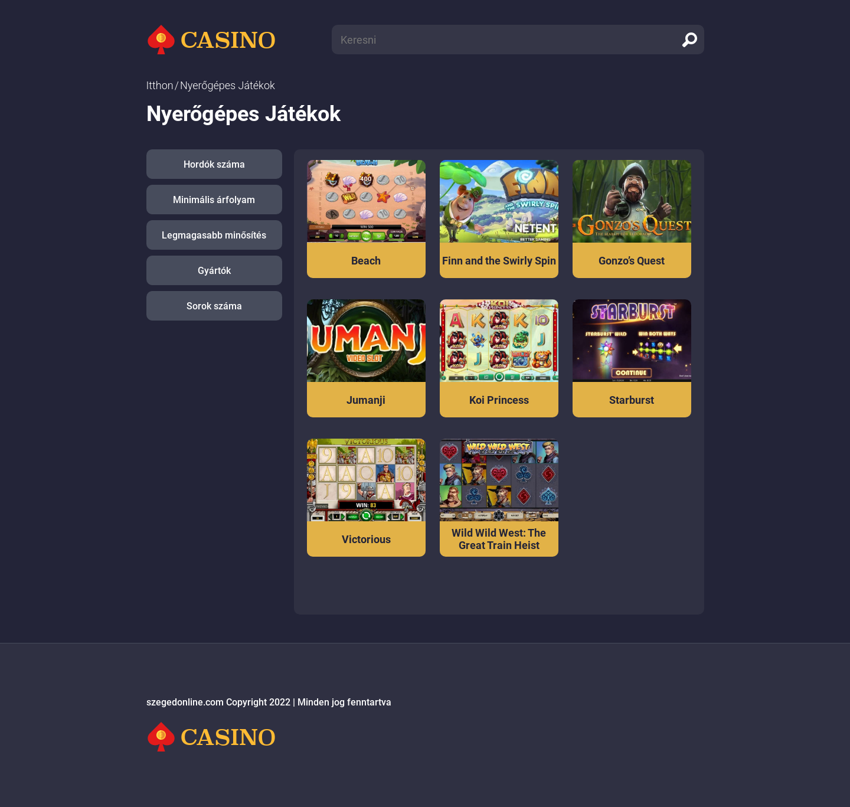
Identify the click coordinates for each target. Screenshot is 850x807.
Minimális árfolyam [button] (214, 199)
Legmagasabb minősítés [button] (214, 235)
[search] (689, 39)
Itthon (160, 85)
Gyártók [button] (214, 270)
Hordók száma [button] (214, 164)
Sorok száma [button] (214, 306)
